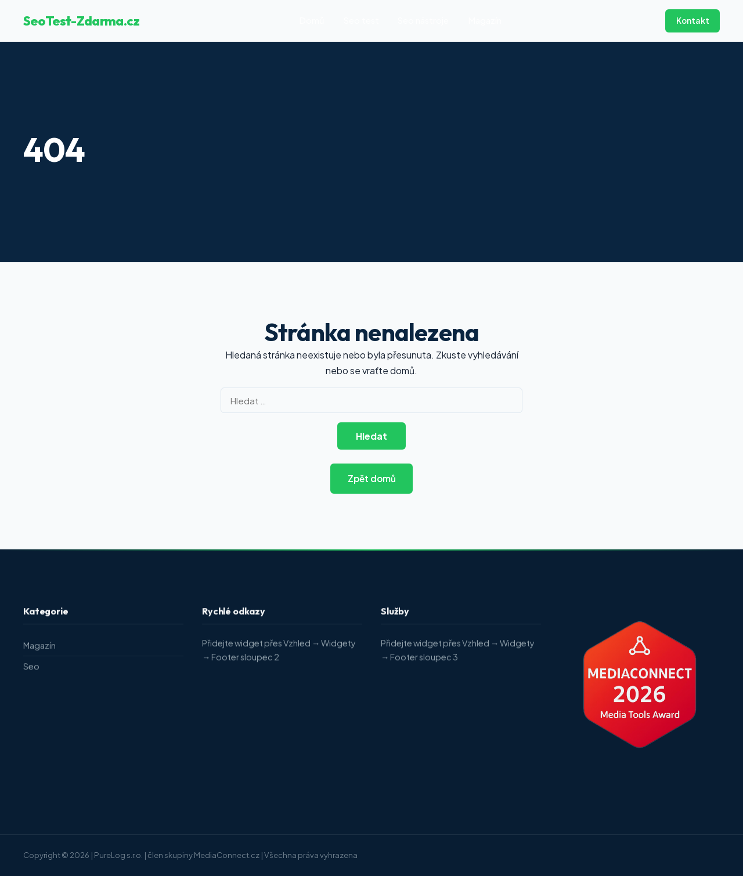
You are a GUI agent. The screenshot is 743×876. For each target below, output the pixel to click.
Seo (31, 668)
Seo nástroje (423, 20)
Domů (311, 20)
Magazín (485, 20)
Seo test (361, 20)
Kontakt (692, 21)
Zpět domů (372, 478)
